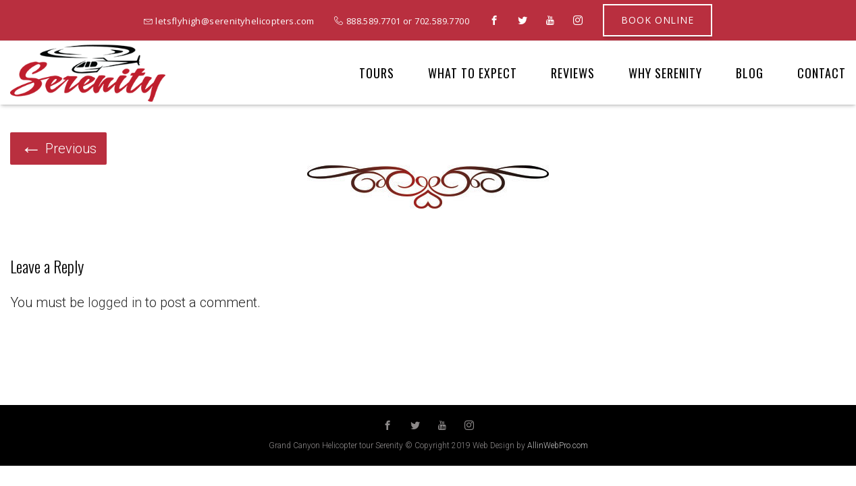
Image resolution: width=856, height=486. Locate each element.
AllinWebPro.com (557, 445)
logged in (115, 302)
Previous (58, 148)
